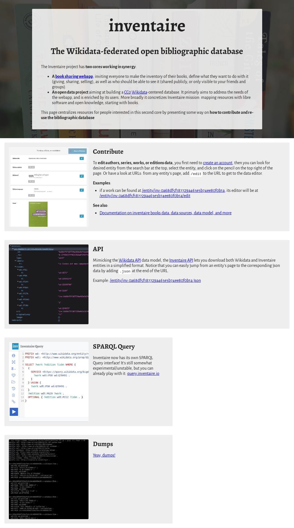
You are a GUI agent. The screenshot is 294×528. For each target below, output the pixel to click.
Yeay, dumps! (104, 455)
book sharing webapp (74, 76)
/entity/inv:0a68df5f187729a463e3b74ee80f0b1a (183, 190)
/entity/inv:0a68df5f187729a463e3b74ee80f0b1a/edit (145, 196)
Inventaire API (181, 260)
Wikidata (139, 92)
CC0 (127, 92)
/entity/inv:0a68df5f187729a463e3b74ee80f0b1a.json (155, 280)
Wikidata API (130, 260)
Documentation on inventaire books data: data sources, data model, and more (165, 213)
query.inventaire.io (143, 373)
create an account (217, 163)
